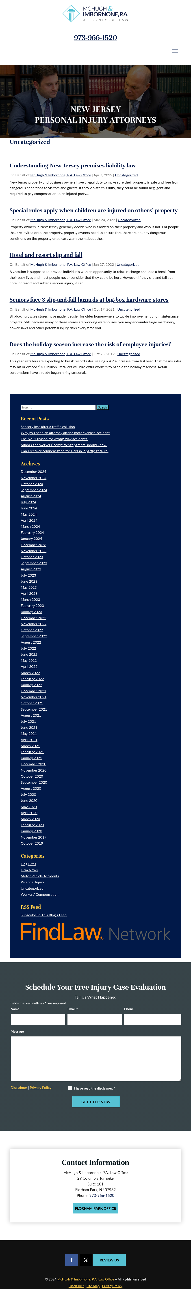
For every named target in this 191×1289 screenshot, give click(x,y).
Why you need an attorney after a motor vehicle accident (65, 432)
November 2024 (34, 478)
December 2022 (33, 618)
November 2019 (34, 837)
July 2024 (28, 502)
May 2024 (29, 514)
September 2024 (34, 490)
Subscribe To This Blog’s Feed (44, 915)
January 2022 (31, 685)
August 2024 (31, 496)
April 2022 (29, 666)
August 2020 (31, 788)
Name (15, 1009)
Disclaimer (19, 1087)
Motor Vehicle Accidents (40, 876)
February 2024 (32, 532)
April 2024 (29, 520)
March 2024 (30, 526)
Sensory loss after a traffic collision (48, 426)
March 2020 (30, 819)
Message (17, 1031)
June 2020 (29, 800)
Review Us (109, 1260)
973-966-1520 (95, 37)
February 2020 (32, 825)
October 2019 (32, 843)
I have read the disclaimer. (94, 1088)
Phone (129, 1009)
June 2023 (29, 581)
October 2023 (32, 557)
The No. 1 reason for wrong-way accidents (54, 439)
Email (72, 1009)
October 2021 (32, 703)
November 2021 (34, 697)
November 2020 (34, 770)
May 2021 (29, 733)
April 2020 (29, 813)
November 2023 (34, 551)
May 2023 (29, 587)
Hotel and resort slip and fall (46, 255)
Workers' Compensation (40, 894)
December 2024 (33, 471)
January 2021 (31, 758)
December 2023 (33, 545)
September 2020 (34, 782)
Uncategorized (126, 175)
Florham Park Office (95, 1208)
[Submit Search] (102, 407)
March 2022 (30, 672)
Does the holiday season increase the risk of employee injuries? (90, 344)
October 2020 (32, 776)
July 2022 (28, 648)
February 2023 (32, 605)
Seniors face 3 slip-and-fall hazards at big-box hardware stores (89, 299)
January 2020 (31, 831)
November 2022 (34, 624)
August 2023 (31, 569)
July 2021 (28, 721)
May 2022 (29, 660)
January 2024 (31, 538)
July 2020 (28, 794)
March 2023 (30, 599)
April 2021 (29, 739)
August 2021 (31, 715)
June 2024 (29, 508)
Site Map (93, 1286)
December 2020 (33, 764)
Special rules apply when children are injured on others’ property (94, 210)
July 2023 (28, 575)
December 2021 (33, 691)
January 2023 (31, 612)
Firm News (29, 870)
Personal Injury (32, 882)
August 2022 (31, 642)
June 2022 (29, 654)
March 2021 (30, 746)
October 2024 (32, 484)
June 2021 (29, 727)
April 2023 (29, 593)
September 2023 (34, 563)
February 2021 (32, 752)
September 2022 (34, 636)
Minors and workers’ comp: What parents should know (64, 445)
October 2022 (32, 630)
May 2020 (29, 807)
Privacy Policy (41, 1087)
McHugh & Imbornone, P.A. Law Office (60, 175)
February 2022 (32, 679)
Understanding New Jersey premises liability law (73, 165)
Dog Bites (28, 864)
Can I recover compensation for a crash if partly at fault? (65, 451)
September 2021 (34, 709)
